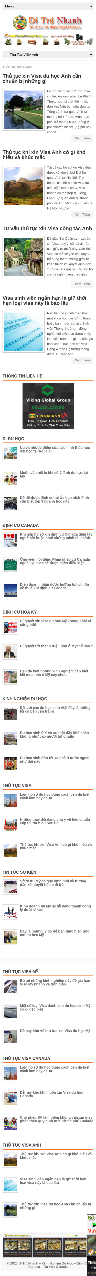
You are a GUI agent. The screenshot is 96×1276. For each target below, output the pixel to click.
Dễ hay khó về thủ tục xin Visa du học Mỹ (55, 1031)
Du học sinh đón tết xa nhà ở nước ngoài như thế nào (54, 759)
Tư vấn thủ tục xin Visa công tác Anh (47, 228)
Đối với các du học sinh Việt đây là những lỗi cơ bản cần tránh (55, 709)
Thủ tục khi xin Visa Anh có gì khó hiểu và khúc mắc (44, 154)
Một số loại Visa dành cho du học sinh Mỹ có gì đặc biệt (55, 1007)
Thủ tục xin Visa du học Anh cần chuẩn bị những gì (42, 78)
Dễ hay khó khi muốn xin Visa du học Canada (51, 1094)
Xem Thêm (82, 138)
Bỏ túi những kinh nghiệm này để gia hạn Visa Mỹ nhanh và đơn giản (55, 982)
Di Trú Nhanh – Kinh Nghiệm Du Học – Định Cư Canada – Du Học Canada (53, 1265)
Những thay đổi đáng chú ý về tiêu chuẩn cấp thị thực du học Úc (55, 821)
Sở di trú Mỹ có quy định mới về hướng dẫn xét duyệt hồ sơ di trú (53, 883)
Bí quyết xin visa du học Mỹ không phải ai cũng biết (55, 623)
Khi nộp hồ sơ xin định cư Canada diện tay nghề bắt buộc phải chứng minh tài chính (56, 536)
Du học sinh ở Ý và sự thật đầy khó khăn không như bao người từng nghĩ (54, 734)
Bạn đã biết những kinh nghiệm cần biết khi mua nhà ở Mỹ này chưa (54, 673)
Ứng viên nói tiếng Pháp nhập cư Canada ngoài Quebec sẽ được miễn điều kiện (55, 561)
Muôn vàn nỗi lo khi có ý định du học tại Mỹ (54, 474)
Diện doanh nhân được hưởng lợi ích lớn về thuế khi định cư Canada (54, 586)
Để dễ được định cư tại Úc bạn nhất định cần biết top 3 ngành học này (54, 499)
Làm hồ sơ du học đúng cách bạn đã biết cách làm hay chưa (54, 796)
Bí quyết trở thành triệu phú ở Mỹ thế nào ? (56, 646)
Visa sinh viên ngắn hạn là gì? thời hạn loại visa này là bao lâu (44, 300)
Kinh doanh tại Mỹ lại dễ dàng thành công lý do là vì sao (55, 908)
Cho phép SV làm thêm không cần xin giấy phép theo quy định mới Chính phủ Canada (56, 1119)
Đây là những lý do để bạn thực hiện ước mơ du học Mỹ (54, 933)
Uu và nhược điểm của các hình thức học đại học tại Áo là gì (55, 449)
